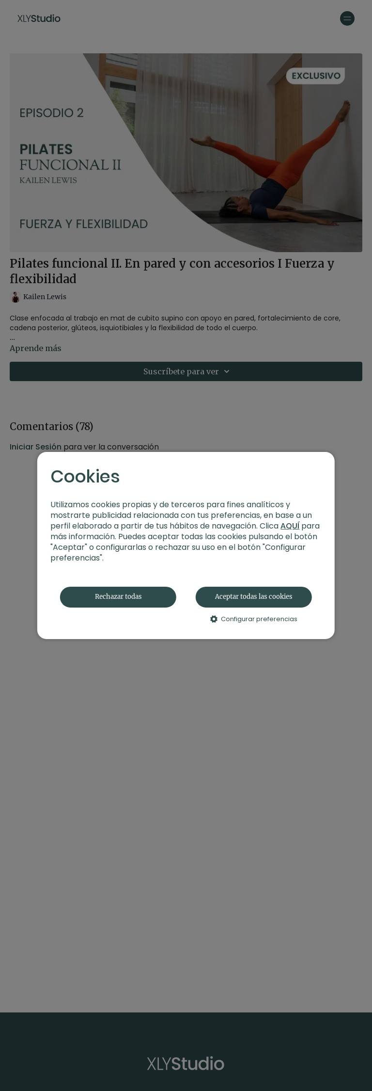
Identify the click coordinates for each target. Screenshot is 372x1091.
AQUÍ (289, 525)
